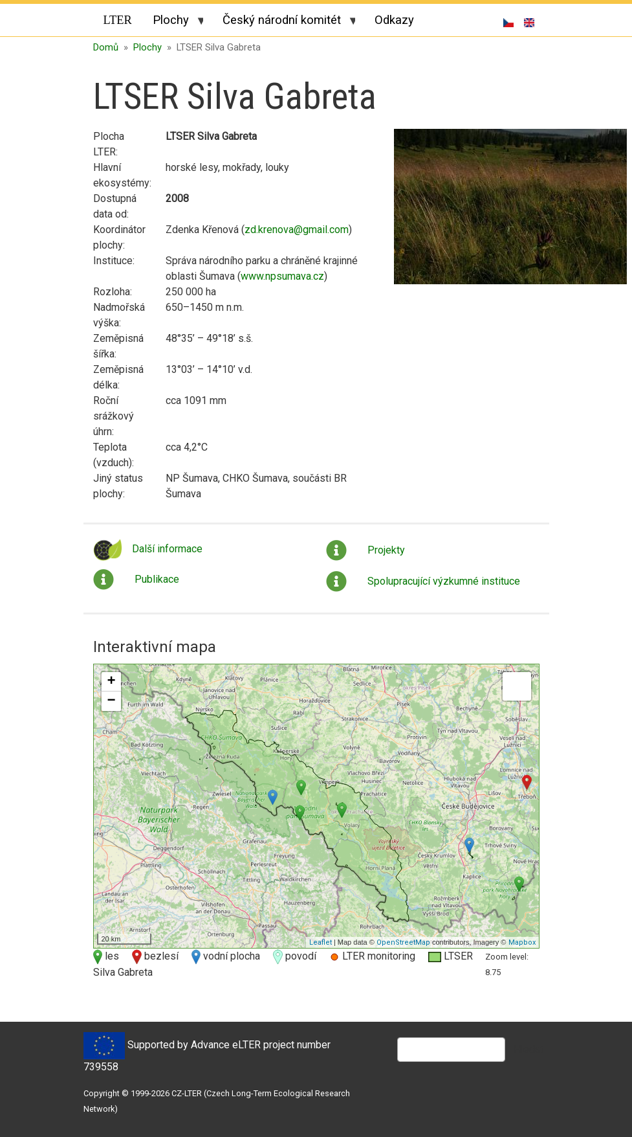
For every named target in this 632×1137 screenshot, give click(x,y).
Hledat (528, 1049)
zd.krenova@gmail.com (297, 229)
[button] (510, 211)
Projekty (386, 550)
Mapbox (522, 942)
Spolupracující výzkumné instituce (443, 581)
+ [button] (111, 682)
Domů (105, 47)
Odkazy (394, 20)
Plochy (172, 22)
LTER (118, 20)
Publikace (157, 579)
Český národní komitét (283, 22)
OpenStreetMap (403, 942)
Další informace (167, 549)
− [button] (111, 701)
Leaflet (320, 942)
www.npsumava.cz (282, 276)
